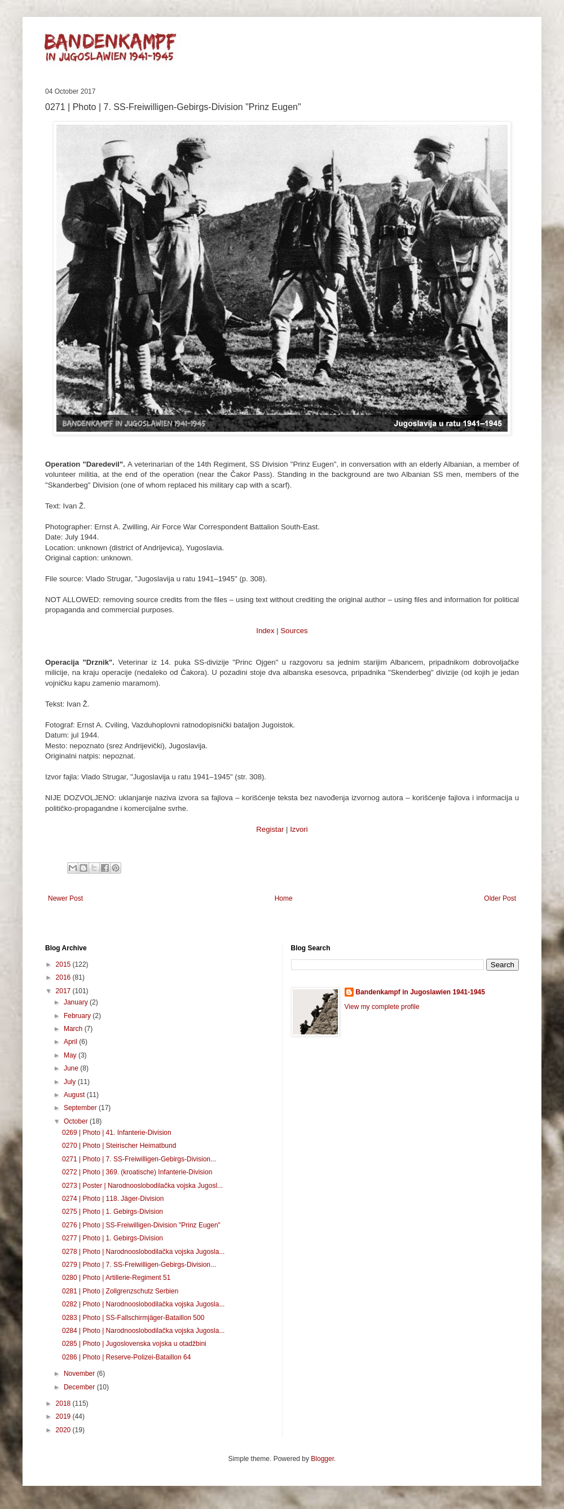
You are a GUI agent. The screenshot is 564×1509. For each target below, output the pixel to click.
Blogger (322, 1459)
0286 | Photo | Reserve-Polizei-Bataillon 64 (126, 1357)
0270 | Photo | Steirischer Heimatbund (119, 1146)
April (71, 1042)
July (71, 1082)
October (77, 1121)
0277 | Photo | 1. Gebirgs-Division (112, 1238)
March (74, 1029)
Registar (270, 829)
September (81, 1108)
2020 (64, 1430)
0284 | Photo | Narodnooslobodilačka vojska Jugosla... (143, 1331)
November (80, 1374)
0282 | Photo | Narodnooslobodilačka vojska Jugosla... (143, 1304)
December (80, 1387)
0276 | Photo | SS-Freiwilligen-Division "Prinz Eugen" (141, 1225)
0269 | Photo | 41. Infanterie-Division (116, 1133)
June (72, 1068)
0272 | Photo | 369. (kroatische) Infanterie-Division (137, 1172)
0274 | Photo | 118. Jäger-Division (113, 1199)
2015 (64, 964)
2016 (64, 977)
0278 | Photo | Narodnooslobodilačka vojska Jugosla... (143, 1252)
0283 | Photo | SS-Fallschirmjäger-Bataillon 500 (133, 1318)
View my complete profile (382, 1007)
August (75, 1095)
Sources (293, 630)
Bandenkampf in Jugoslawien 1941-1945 (420, 992)
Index (265, 630)
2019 (64, 1416)
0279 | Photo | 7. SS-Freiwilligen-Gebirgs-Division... (139, 1265)
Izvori (299, 829)
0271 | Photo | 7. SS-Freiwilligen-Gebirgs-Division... (139, 1159)
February (78, 1016)
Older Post (500, 898)
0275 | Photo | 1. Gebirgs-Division (112, 1212)
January (77, 1002)
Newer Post (65, 898)
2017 (64, 991)
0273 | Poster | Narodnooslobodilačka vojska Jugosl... (142, 1186)
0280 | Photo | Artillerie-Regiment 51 (116, 1278)
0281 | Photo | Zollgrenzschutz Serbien (120, 1291)
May (71, 1055)
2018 (64, 1403)
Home (284, 898)
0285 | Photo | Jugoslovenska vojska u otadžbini (134, 1344)
